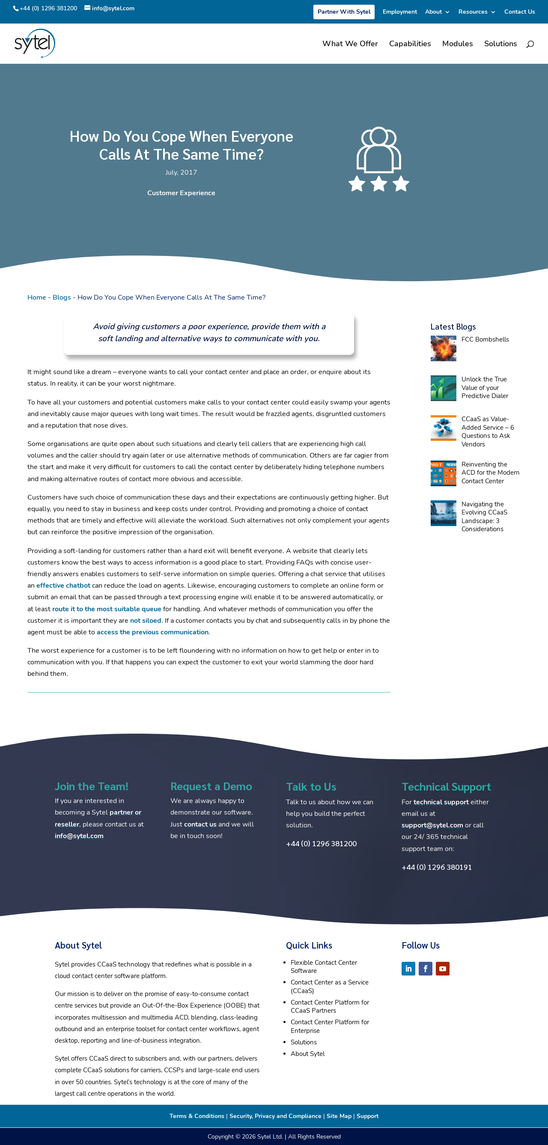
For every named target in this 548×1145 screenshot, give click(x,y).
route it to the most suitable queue (106, 609)
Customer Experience (181, 193)
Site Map (339, 1116)
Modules (457, 45)
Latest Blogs (453, 326)
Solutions (500, 45)
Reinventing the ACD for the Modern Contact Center (491, 472)
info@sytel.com (79, 836)
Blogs (62, 297)
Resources (473, 12)
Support (367, 1116)
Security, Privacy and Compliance (275, 1116)
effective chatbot (63, 585)
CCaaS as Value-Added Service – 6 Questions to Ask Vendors (488, 432)
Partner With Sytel (344, 12)
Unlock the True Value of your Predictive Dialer (485, 387)
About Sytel (308, 1054)
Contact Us (519, 12)
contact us (200, 824)
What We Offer (350, 45)
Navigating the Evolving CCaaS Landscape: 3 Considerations (484, 517)
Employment (400, 12)
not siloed (145, 620)
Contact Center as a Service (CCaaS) (330, 986)
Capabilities (410, 45)
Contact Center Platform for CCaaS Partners (330, 1006)
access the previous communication (152, 632)
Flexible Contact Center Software (324, 966)
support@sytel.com (432, 825)
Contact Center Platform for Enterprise (330, 1026)
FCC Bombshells (485, 339)
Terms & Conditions (197, 1116)
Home (36, 297)
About (433, 12)
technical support (441, 802)
